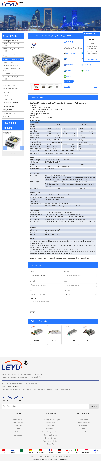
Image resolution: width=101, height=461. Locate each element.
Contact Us (18, 435)
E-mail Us (69, 59)
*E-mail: (32, 281)
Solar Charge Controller (10, 102)
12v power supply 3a (51, 258)
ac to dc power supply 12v (80, 258)
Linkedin (69, 70)
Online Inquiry (68, 81)
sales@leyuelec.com (12, 386)
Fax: (31, 290)
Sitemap (61, 459)
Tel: (65, 281)
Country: (67, 290)
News (18, 429)
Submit (32, 312)
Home (33, 36)
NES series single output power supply (12, 50)
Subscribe (94, 406)
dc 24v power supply (37, 258)
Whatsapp (87, 70)
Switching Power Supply (10, 41)
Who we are (18, 420)
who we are (83, 420)
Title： (32, 272)
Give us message (92, 59)
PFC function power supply (11, 65)
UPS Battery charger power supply (13, 59)
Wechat (68, 76)
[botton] (4, 143)
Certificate (18, 426)
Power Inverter (7, 99)
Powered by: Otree (40, 459)
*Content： (34, 298)
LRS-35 (13, 153)
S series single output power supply (11, 55)
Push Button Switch (9, 113)
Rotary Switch (7, 110)
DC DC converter (8, 62)
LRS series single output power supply (12, 44)
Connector (6, 95)
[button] (21, 143)
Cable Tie (6, 117)
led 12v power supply (65, 258)
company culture (83, 423)
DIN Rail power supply (9, 73)
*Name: (66, 272)
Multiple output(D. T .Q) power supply (12, 78)
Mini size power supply (10, 82)
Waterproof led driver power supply (11, 69)
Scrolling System (8, 106)
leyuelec (92, 39)
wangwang (87, 65)
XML (66, 459)
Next (95, 86)
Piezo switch (7, 92)
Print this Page (71, 53)
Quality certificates (83, 432)
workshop (83, 426)
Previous (67, 86)
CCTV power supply (9, 85)
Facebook (69, 65)
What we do (39, 36)
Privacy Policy (52, 459)
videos (17, 432)
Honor (83, 429)
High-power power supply (10, 88)
